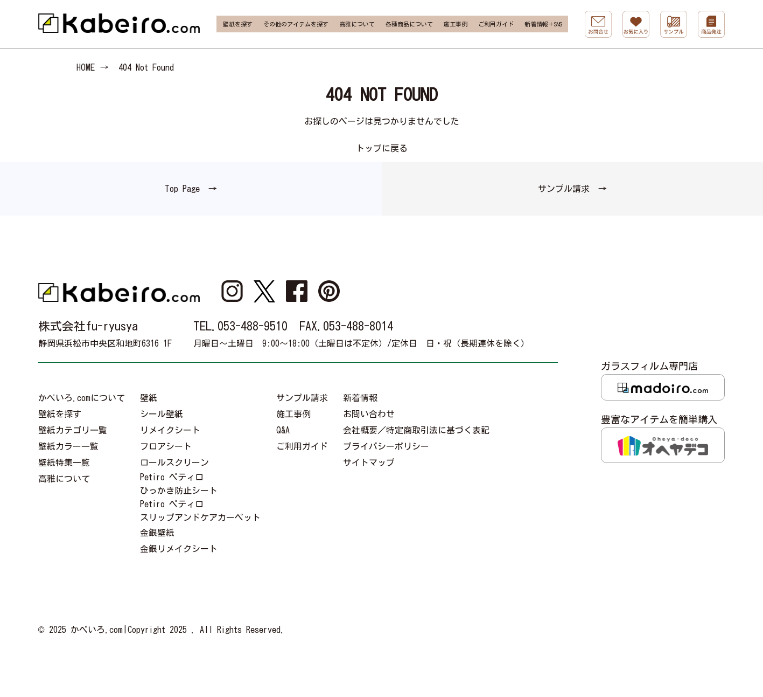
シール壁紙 (161, 414)
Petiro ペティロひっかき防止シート (179, 484)
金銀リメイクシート (179, 548)
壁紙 (148, 398)
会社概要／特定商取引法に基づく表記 (416, 430)
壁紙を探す (238, 24)
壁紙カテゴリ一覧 (72, 430)
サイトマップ (369, 462)
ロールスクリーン (174, 462)
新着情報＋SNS (543, 24)
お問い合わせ (369, 414)
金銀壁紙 (157, 532)
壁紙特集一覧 (64, 462)
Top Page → (191, 188)
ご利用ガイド (496, 24)
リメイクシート (170, 430)
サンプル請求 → (572, 188)
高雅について (357, 24)
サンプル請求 (302, 398)
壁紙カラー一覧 (68, 446)
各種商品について (409, 24)
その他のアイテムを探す (295, 24)
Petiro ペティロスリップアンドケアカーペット (200, 511)
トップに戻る (382, 148)
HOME (85, 67)
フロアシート (166, 446)
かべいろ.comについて (81, 398)
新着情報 (360, 398)
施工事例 (455, 24)
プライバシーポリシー (386, 446)
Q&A (283, 430)
